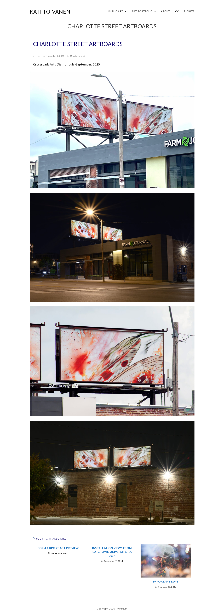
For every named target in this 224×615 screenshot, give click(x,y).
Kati (38, 56)
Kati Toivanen (50, 11)
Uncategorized (77, 56)
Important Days (166, 581)
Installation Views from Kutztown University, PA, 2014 (112, 551)
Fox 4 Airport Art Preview (58, 548)
